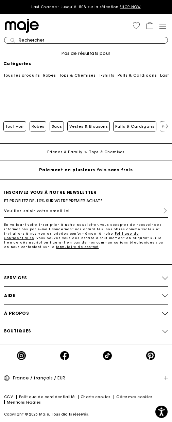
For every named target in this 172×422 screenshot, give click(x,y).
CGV (8, 397)
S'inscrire (162, 211)
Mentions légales (23, 402)
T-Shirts (106, 75)
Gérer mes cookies (134, 397)
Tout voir (14, 126)
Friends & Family (65, 152)
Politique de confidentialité (47, 397)
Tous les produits (21, 75)
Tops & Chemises (77, 75)
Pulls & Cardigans (137, 75)
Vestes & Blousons (88, 126)
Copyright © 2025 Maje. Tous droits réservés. (46, 414)
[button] (136, 25)
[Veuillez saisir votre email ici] (86, 211)
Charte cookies (95, 397)
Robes (49, 75)
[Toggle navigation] (162, 25)
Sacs (57, 126)
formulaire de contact (77, 247)
